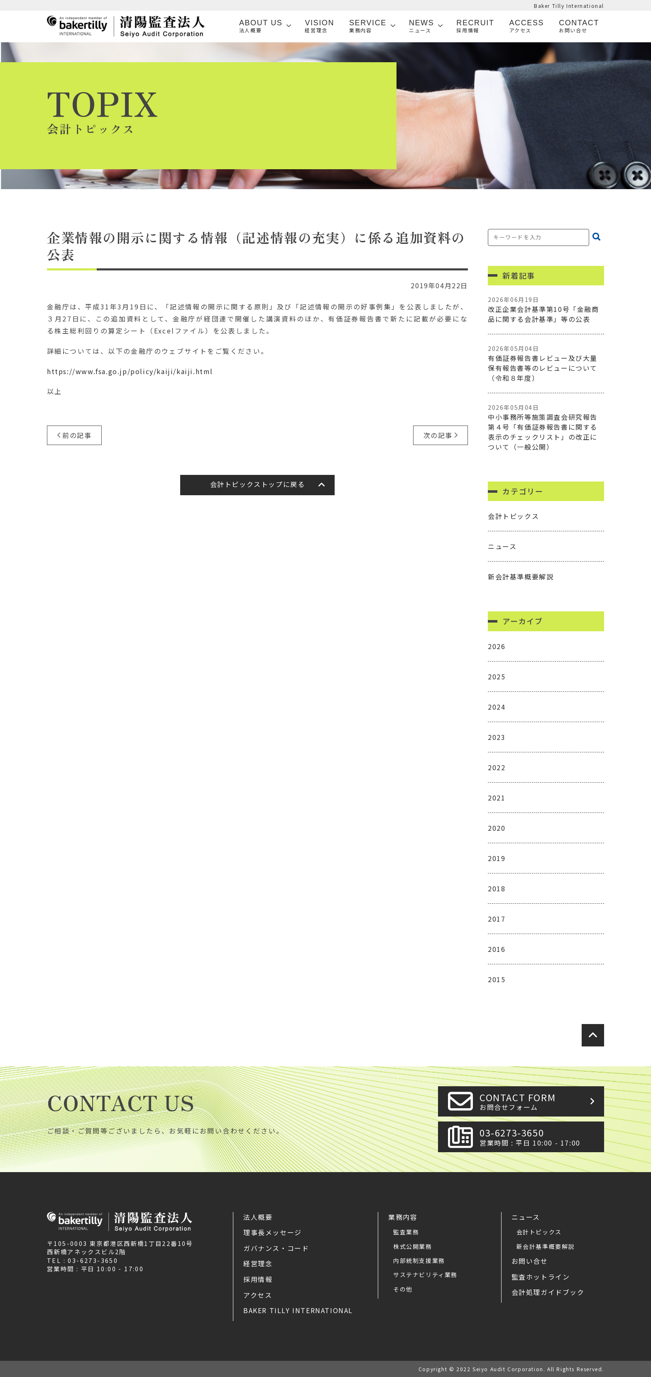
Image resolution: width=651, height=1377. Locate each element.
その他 (403, 1289)
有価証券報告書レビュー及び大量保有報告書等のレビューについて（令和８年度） (546, 363)
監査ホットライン (541, 1277)
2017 (496, 919)
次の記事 (438, 435)
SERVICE (368, 26)
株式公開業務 (412, 1246)
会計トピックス (513, 516)
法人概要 (257, 1217)
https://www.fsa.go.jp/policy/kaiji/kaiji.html (130, 371)
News (421, 26)
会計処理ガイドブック (548, 1292)
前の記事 (76, 435)
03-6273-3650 (539, 1137)
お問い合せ (530, 1261)
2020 (496, 828)
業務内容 (402, 1217)
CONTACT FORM (539, 1101)
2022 (496, 767)
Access (526, 26)
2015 (496, 979)
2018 (496, 888)
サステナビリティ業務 (425, 1274)
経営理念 (257, 1263)
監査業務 (406, 1232)
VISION (319, 26)
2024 (496, 707)
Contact (579, 26)
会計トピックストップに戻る (257, 484)
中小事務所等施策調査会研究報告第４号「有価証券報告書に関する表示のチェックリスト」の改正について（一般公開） (546, 427)
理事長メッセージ (272, 1232)
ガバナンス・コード (276, 1248)
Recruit (475, 26)
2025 (496, 676)
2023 (496, 737)
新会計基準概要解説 (520, 576)
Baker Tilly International (569, 5)
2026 (496, 646)
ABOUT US (261, 26)
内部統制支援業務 (419, 1260)
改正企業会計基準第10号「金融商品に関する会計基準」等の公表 (546, 309)
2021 (496, 798)
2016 (496, 949)
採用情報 (257, 1279)
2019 (496, 858)
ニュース (502, 546)
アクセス (257, 1295)
